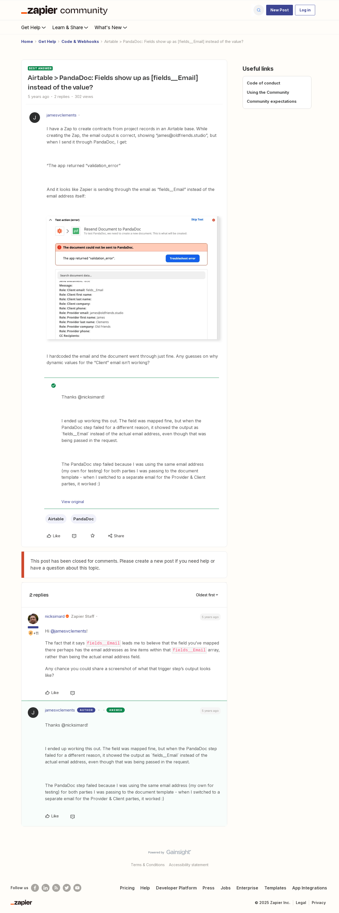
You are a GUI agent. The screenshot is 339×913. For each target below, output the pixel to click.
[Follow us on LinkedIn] (46, 887)
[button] (279, 10)
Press (209, 887)
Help (145, 887)
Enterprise (247, 887)
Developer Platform (176, 887)
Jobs (226, 887)
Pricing (127, 887)
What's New (111, 27)
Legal (301, 902)
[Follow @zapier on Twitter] (67, 887)
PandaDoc (83, 518)
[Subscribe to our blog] (56, 887)
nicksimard (55, 616)
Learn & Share (70, 27)
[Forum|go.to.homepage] (65, 10)
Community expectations (272, 101)
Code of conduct (263, 83)
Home (27, 41)
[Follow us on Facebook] (35, 887)
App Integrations (309, 887)
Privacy (319, 902)
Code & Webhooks (80, 41)
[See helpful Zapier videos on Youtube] (77, 887)
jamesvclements (62, 115)
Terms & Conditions (148, 864)
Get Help (34, 27)
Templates (275, 887)
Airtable (56, 518)
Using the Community (268, 92)
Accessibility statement (188, 864)
